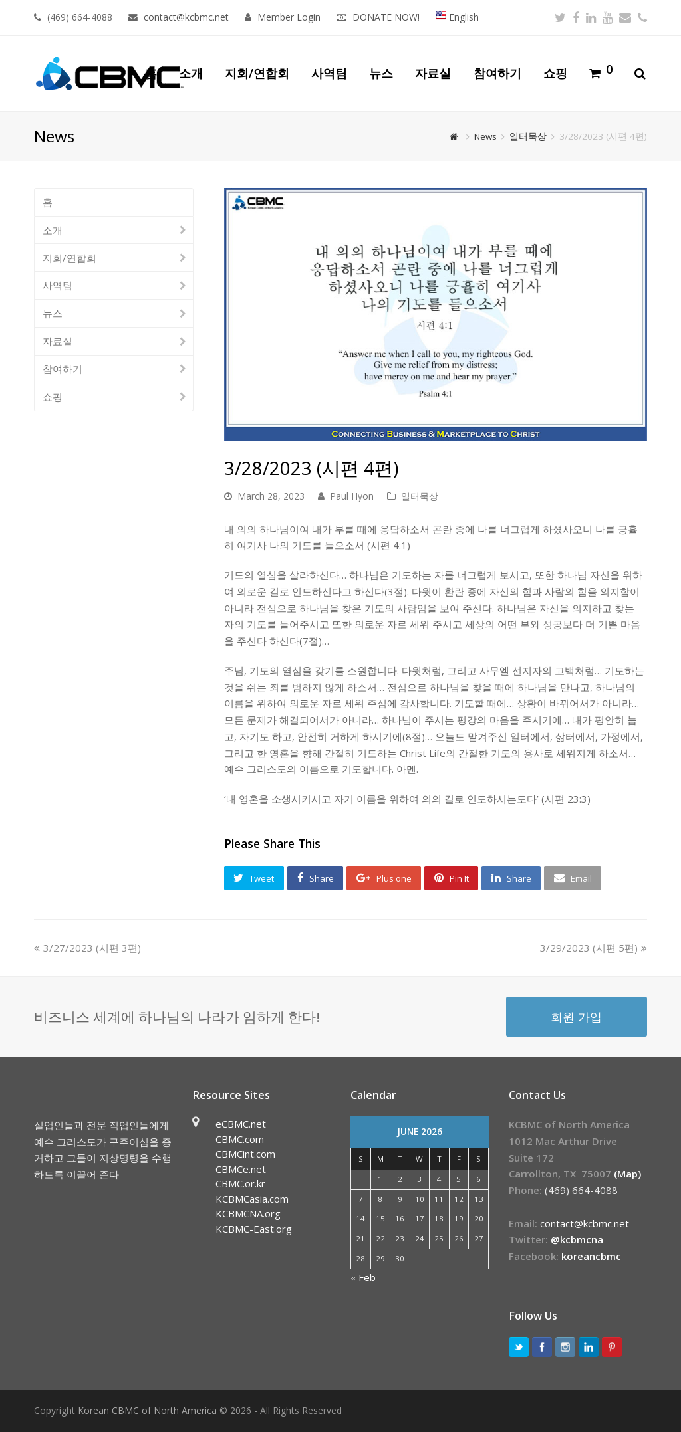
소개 (53, 230)
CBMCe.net (240, 1169)
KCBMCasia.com (252, 1198)
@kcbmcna (577, 1239)
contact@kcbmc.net (187, 17)
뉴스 (53, 313)
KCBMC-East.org (253, 1228)
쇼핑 (53, 396)
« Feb (363, 1277)
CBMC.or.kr (240, 1183)
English (457, 17)
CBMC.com (239, 1139)
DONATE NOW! (386, 17)
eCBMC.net (240, 1123)
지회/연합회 (69, 257)
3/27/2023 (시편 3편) (89, 947)
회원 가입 (576, 1016)
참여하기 (62, 368)
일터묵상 (419, 496)
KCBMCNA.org (248, 1213)
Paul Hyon (352, 496)
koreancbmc (591, 1256)
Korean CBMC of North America (147, 1410)
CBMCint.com (245, 1153)
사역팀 (57, 285)
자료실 (57, 341)
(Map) (627, 1173)
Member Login (289, 17)
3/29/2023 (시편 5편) (593, 947)
